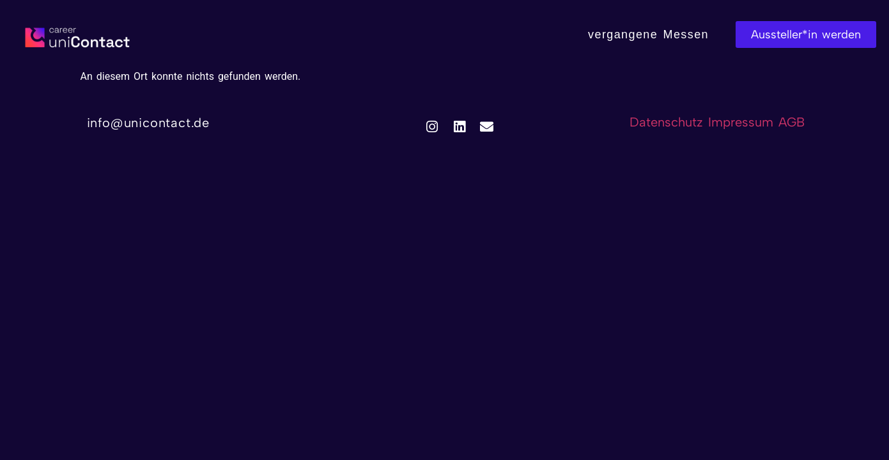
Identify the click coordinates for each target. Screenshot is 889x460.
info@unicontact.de (148, 122)
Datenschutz (666, 122)
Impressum (743, 122)
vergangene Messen (648, 34)
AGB (791, 122)
